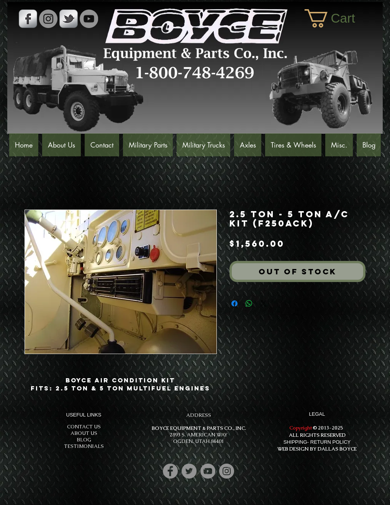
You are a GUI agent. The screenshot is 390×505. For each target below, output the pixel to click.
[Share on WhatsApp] (249, 303)
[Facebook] (170, 471)
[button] (340, 18)
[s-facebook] (28, 19)
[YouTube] (89, 19)
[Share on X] (263, 303)
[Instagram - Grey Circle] (48, 19)
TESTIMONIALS (84, 446)
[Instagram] (226, 471)
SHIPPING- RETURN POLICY (317, 442)
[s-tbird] (68, 19)
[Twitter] (189, 471)
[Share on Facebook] (234, 303)
